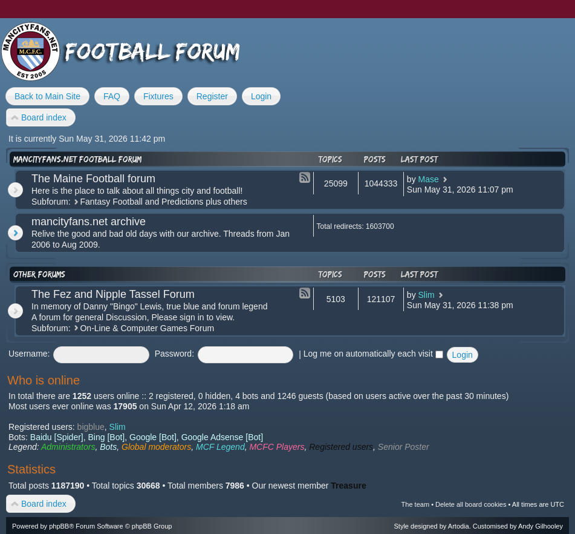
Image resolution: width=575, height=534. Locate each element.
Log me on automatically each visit (373, 353)
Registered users (341, 447)
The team (415, 504)
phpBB (59, 526)
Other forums (39, 274)
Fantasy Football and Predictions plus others (163, 201)
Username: (29, 353)
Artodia (458, 526)
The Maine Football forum (93, 179)
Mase (428, 179)
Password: (174, 353)
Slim (426, 295)
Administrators (68, 447)
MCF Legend (220, 447)
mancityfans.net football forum (77, 159)
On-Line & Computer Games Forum (147, 328)
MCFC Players (276, 447)
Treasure (348, 485)
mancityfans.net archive (88, 222)
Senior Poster (403, 447)
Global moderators (156, 447)
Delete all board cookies (470, 504)
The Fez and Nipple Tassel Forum (113, 294)
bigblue (91, 427)
